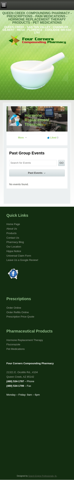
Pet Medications (16, 348)
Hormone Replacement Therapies (37, 120)
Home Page (13, 224)
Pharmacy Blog (15, 242)
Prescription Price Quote (20, 316)
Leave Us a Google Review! (22, 260)
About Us (12, 228)
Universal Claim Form (19, 255)
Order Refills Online (18, 312)
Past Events (37, 173)
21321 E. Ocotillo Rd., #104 (22, 372)
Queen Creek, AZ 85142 (20, 376)
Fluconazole (13, 344)
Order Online (14, 307)
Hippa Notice (14, 251)
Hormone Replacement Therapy (25, 340)
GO (61, 162)
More (22, 137)
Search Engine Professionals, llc (42, 476)
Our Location (14, 246)
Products (12, 233)
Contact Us (13, 237)
